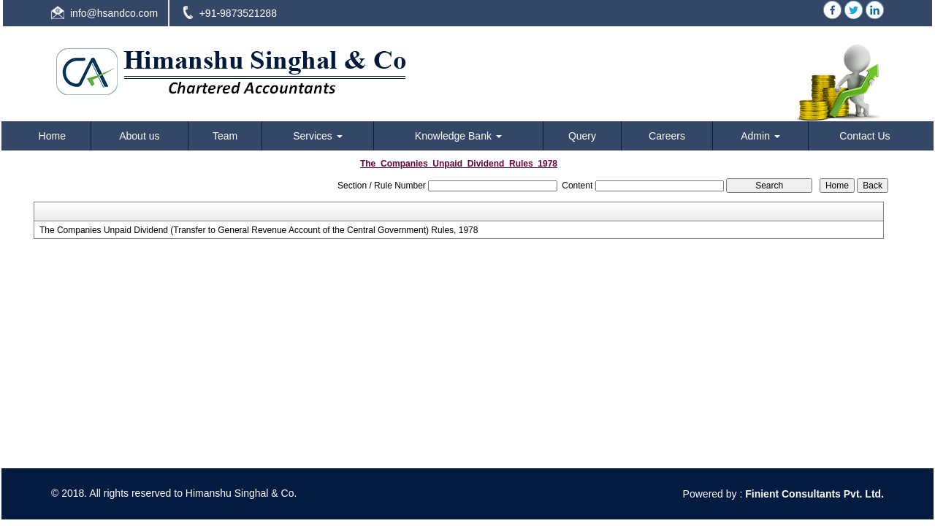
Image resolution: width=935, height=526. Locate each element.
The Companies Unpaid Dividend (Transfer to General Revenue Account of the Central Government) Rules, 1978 (258, 230)
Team (225, 136)
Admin (760, 136)
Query (582, 136)
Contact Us (864, 136)
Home (52, 136)
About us (139, 136)
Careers (667, 136)
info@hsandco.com (114, 13)
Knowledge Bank (458, 136)
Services (318, 136)
